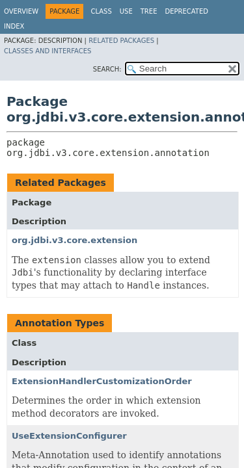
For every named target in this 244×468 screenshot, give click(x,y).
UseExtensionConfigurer (69, 436)
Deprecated (186, 11)
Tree (149, 11)
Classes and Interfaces (47, 51)
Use (126, 11)
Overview (21, 11)
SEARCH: (107, 69)
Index (14, 26)
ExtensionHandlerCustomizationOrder (102, 381)
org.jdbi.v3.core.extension (74, 240)
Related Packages (121, 40)
